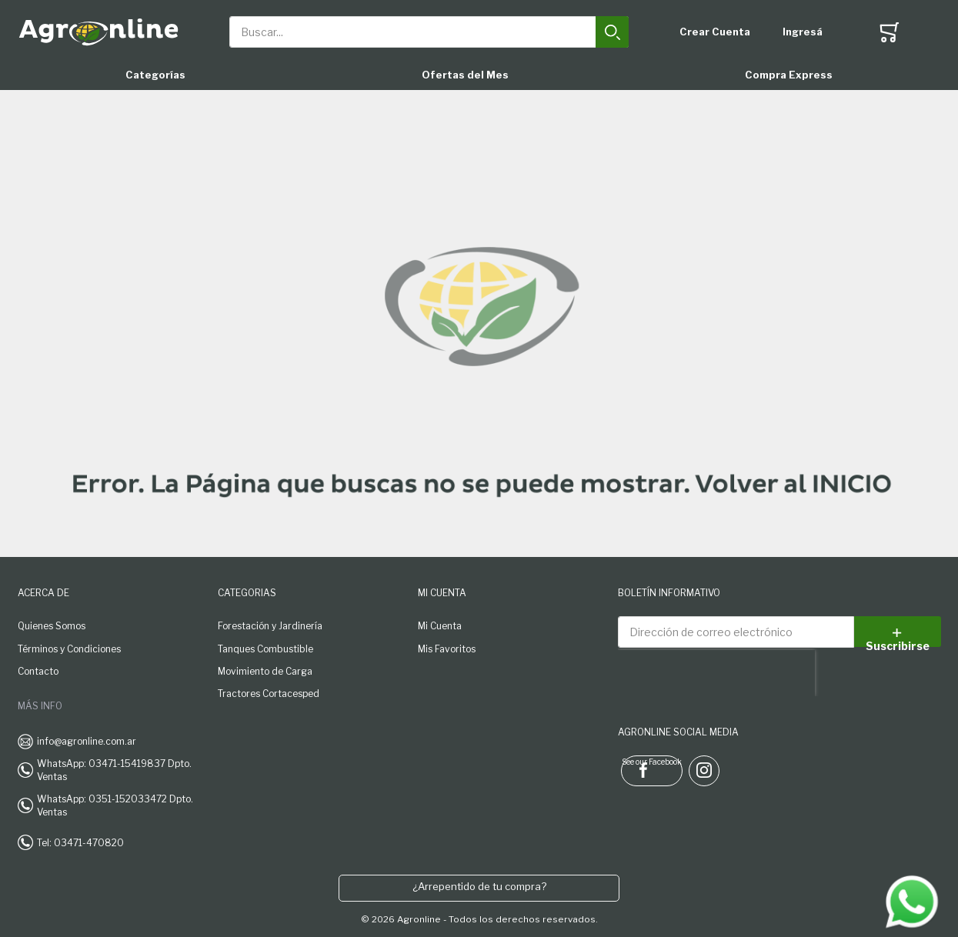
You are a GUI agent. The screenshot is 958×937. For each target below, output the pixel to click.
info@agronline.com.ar (86, 741)
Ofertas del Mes (465, 74)
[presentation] (716, 673)
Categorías (155, 74)
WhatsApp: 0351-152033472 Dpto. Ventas (115, 805)
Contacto (38, 671)
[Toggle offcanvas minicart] (889, 32)
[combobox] (429, 32)
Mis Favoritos (447, 649)
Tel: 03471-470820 (80, 843)
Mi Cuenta (440, 626)
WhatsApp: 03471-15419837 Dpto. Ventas (114, 770)
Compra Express (789, 74)
